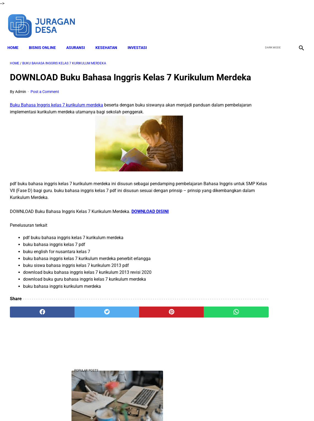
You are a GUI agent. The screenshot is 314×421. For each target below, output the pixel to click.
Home (15, 41)
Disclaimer (113, 407)
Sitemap (225, 407)
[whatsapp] (182, 322)
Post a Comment (45, 102)
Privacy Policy (181, 407)
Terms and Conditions (145, 407)
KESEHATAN (109, 41)
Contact (206, 407)
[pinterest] (133, 322)
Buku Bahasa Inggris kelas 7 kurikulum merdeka (56, 115)
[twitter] (272, 21)
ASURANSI (78, 41)
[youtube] (285, 21)
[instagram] (298, 21)
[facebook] (259, 21)
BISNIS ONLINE (44, 41)
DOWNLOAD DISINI (150, 221)
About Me (90, 407)
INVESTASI (139, 41)
